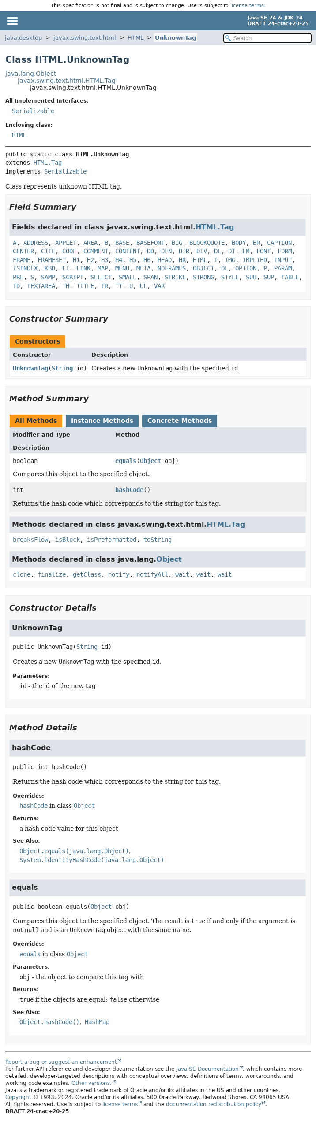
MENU (122, 268)
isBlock (67, 539)
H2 (90, 259)
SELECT (101, 277)
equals (125, 460)
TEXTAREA (41, 285)
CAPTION (279, 242)
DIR (184, 251)
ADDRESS (35, 242)
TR (104, 285)
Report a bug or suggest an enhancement (61, 1062)
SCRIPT (72, 277)
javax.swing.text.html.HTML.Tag (67, 80)
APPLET (65, 242)
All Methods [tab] (36, 420)
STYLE (230, 277)
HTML (135, 37)
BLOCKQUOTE (207, 242)
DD (150, 251)
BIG (177, 242)
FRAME (21, 259)
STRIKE (175, 277)
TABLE (290, 277)
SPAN (150, 277)
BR (256, 242)
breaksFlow (30, 539)
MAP (103, 268)
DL (217, 251)
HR (182, 259)
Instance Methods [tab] (102, 420)
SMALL (127, 277)
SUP (268, 277)
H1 (76, 259)
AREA (90, 242)
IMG (230, 259)
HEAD (165, 259)
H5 (132, 259)
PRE (18, 277)
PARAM (283, 268)
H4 (118, 259)
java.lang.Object (30, 73)
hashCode (129, 489)
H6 (146, 259)
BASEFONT (150, 242)
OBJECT (203, 268)
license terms (247, 5)
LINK (83, 268)
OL (224, 268)
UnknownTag (175, 37)
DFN (166, 251)
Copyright (18, 1097)
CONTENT (127, 251)
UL (143, 285)
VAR (159, 285)
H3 (104, 259)
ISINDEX (25, 268)
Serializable (33, 111)
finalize (52, 574)
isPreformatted (111, 539)
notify (118, 574)
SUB (251, 277)
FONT (263, 251)
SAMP (48, 277)
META (143, 268)
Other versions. (91, 1083)
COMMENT (95, 251)
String (62, 368)
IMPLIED (254, 259)
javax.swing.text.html (84, 37)
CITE (48, 251)
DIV (201, 251)
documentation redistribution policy (213, 1104)
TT (118, 285)
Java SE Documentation (207, 1069)
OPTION (245, 268)
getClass (87, 574)
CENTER (23, 251)
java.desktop (23, 37)
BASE (122, 242)
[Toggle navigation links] (11, 21)
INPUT (283, 259)
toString (157, 539)
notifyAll (152, 574)
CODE (69, 251)
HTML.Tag (48, 162)
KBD (50, 268)
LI (65, 268)
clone (21, 574)
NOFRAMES (172, 268)
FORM (285, 251)
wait (182, 574)
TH (65, 285)
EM (245, 251)
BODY (239, 242)
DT (231, 251)
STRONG (203, 277)
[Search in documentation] (267, 38)
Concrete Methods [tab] (179, 420)
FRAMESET (52, 259)
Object (150, 460)
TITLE (85, 285)
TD (16, 285)
